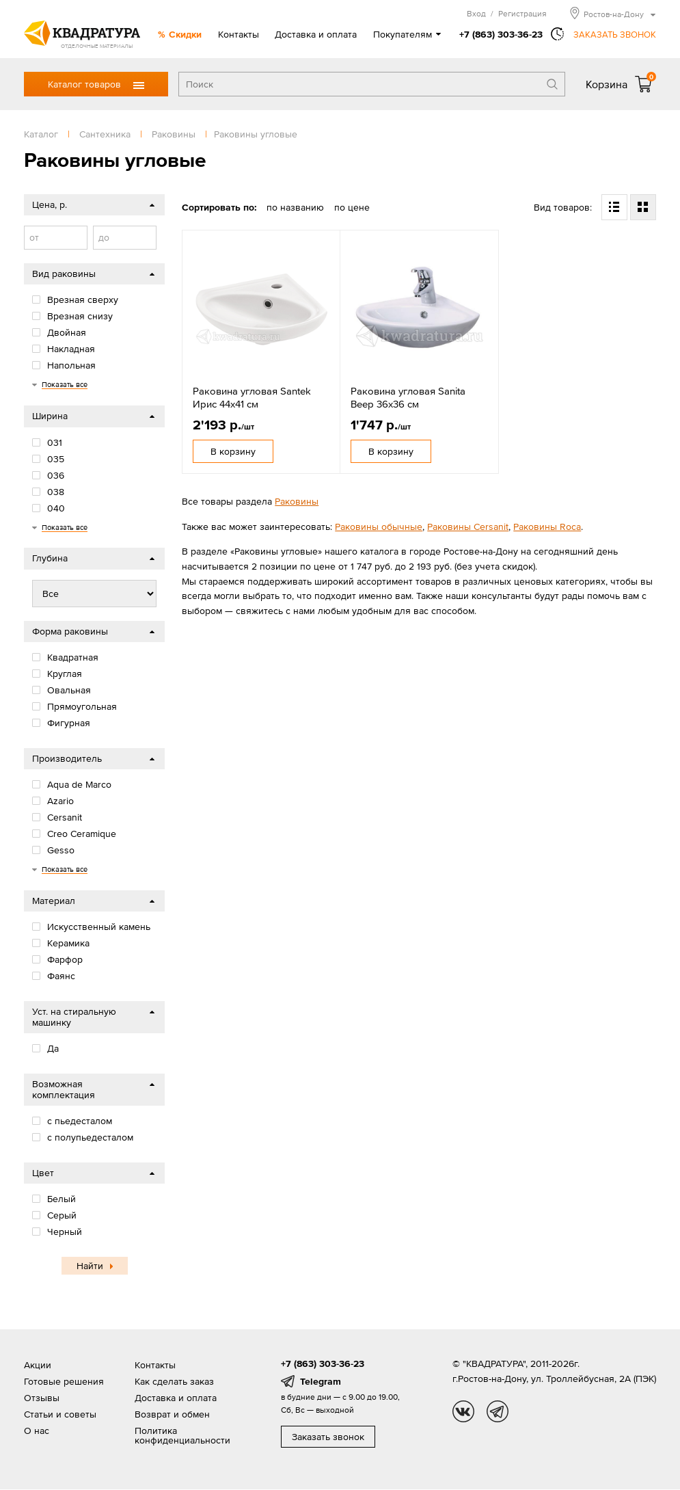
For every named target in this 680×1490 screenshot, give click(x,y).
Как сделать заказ (174, 1381)
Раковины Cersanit (467, 526)
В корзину (233, 451)
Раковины (296, 501)
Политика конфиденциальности (182, 1435)
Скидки (185, 34)
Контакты (238, 34)
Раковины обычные (378, 526)
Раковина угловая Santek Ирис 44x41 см (252, 397)
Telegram (320, 1381)
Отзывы (41, 1397)
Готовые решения (64, 1381)
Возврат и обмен (172, 1414)
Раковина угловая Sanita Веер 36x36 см (408, 397)
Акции (37, 1364)
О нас (36, 1430)
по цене (352, 207)
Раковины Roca (547, 526)
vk (463, 1411)
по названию (295, 207)
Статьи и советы (60, 1414)
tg (497, 1411)
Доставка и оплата (316, 34)
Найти (90, 1265)
